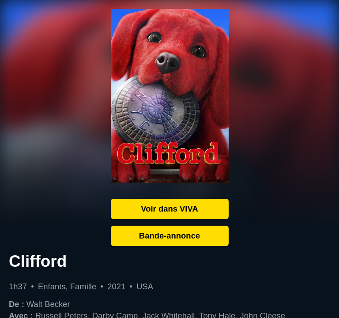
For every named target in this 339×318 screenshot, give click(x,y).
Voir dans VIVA (169, 208)
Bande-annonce (169, 235)
